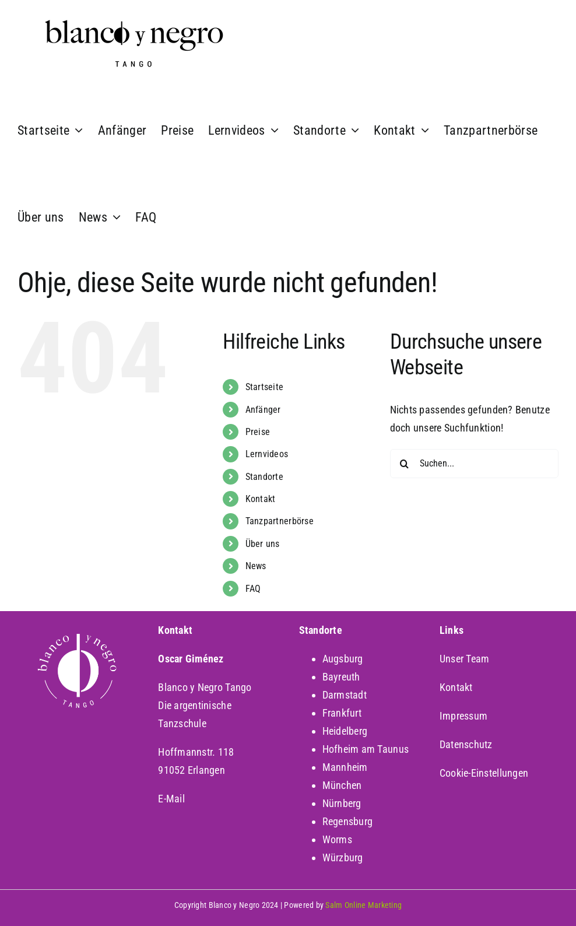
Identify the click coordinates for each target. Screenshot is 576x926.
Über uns (262, 543)
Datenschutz (466, 744)
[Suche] (404, 463)
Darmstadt (344, 695)
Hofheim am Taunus (365, 749)
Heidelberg (345, 731)
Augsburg (342, 659)
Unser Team (465, 659)
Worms (337, 839)
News (255, 565)
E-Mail (171, 798)
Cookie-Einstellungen (484, 773)
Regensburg (347, 821)
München (342, 785)
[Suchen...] (474, 463)
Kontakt (260, 498)
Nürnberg (341, 803)
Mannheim (345, 767)
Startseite (264, 386)
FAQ (253, 588)
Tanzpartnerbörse (279, 521)
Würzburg (342, 857)
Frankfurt (341, 713)
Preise (258, 431)
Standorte (264, 476)
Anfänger (263, 409)
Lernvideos (267, 454)
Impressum (463, 716)
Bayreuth (341, 677)
